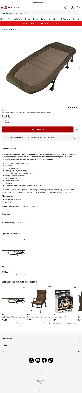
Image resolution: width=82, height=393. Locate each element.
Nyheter (76, 19)
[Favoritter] (65, 7)
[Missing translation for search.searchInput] (3, 13)
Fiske (2, 19)
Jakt (9, 19)
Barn (43, 19)
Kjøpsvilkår (45, 390)
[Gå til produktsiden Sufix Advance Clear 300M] (64, 301)
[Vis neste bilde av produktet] (79, 67)
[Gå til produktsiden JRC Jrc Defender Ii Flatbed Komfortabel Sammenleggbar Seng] (13, 253)
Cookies (53, 390)
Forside (4, 29)
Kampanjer (52, 19)
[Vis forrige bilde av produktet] (2, 67)
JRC (20, 29)
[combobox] (40, 12)
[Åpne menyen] (2, 8)
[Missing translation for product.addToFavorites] (77, 129)
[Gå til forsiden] (11, 7)
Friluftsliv (18, 19)
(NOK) (41, 381)
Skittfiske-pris (65, 19)
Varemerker (13, 29)
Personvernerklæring (33, 390)
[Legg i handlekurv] (37, 129)
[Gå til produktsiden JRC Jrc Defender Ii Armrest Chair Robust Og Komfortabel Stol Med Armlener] (39, 301)
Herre (27, 19)
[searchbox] (42, 13)
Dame (35, 19)
